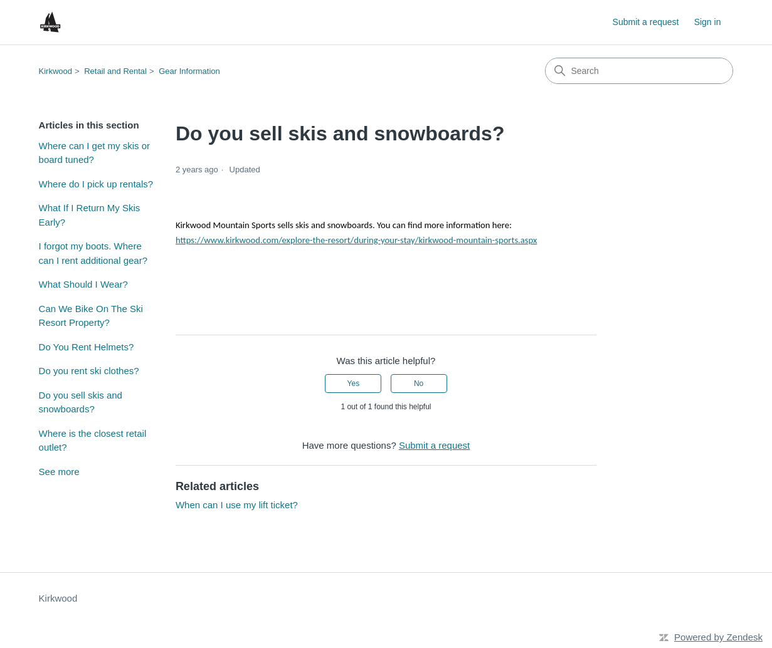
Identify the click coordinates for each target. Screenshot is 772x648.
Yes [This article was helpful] (353, 383)
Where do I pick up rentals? (96, 184)
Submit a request (646, 22)
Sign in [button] (707, 22)
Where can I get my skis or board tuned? (95, 152)
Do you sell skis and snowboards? (80, 402)
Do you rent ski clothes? (89, 370)
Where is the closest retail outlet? (93, 440)
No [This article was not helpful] (418, 383)
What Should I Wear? (83, 284)
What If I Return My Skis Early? (89, 214)
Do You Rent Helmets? (86, 347)
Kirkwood (55, 71)
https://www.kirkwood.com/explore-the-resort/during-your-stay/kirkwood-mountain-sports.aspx (356, 240)
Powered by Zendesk (718, 637)
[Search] (639, 70)
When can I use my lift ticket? (237, 504)
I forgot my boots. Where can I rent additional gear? (93, 253)
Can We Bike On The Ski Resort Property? (91, 315)
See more (59, 471)
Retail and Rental (115, 71)
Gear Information (189, 71)
